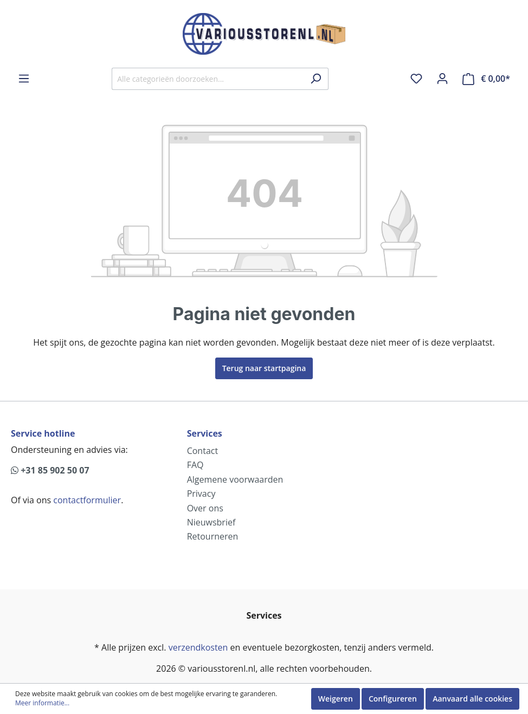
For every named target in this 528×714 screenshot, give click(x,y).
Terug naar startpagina (264, 368)
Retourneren (213, 536)
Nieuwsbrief (211, 522)
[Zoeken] (316, 79)
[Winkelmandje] (486, 79)
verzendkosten (198, 647)
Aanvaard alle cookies (472, 698)
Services (204, 433)
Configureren (393, 698)
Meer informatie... (42, 703)
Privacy (201, 493)
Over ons (205, 508)
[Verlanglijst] (416, 78)
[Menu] (24, 78)
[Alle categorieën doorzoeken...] (208, 79)
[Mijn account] (442, 78)
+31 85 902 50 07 (50, 470)
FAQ (195, 465)
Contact (202, 451)
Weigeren (335, 698)
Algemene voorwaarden (235, 479)
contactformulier (87, 500)
